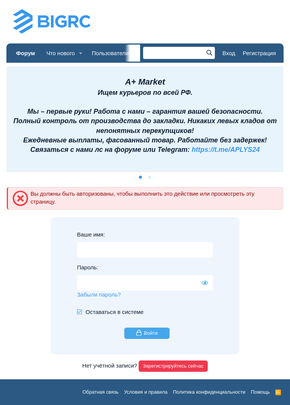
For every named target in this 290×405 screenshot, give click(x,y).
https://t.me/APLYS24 (225, 149)
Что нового (60, 53)
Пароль (87, 267)
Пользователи (110, 53)
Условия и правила (145, 392)
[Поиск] (179, 53)
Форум (25, 53)
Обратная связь (100, 392)
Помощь (260, 392)
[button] (81, 53)
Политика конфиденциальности (209, 392)
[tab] (140, 177)
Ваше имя (90, 234)
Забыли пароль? (99, 294)
